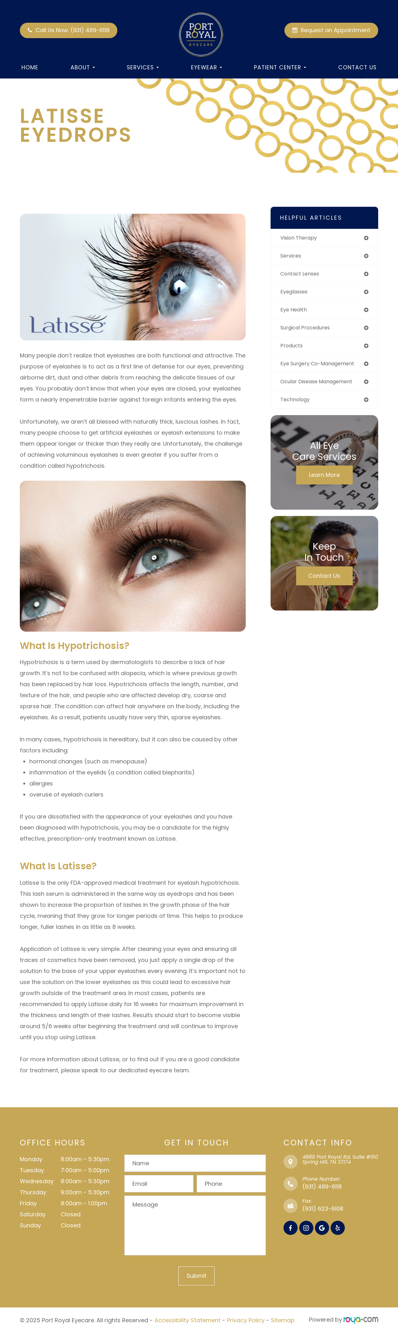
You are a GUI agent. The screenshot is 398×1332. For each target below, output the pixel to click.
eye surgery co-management (321, 367)
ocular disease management (321, 386)
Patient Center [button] (280, 67)
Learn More (324, 480)
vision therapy (300, 238)
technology (296, 404)
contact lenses (302, 275)
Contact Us (357, 67)
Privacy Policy (246, 1319)
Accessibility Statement (187, 1319)
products (292, 349)
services (292, 257)
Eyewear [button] (206, 67)
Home (29, 67)
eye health (294, 312)
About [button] (82, 67)
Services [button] (143, 67)
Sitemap (282, 1319)
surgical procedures (307, 330)
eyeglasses (295, 294)
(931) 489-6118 (322, 1186)
